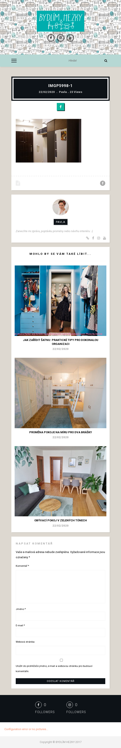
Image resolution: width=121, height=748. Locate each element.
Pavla (63, 92)
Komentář (22, 565)
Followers (45, 712)
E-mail (20, 625)
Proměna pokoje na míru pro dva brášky (60, 432)
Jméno (21, 609)
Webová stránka (25, 641)
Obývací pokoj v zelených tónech (60, 520)
